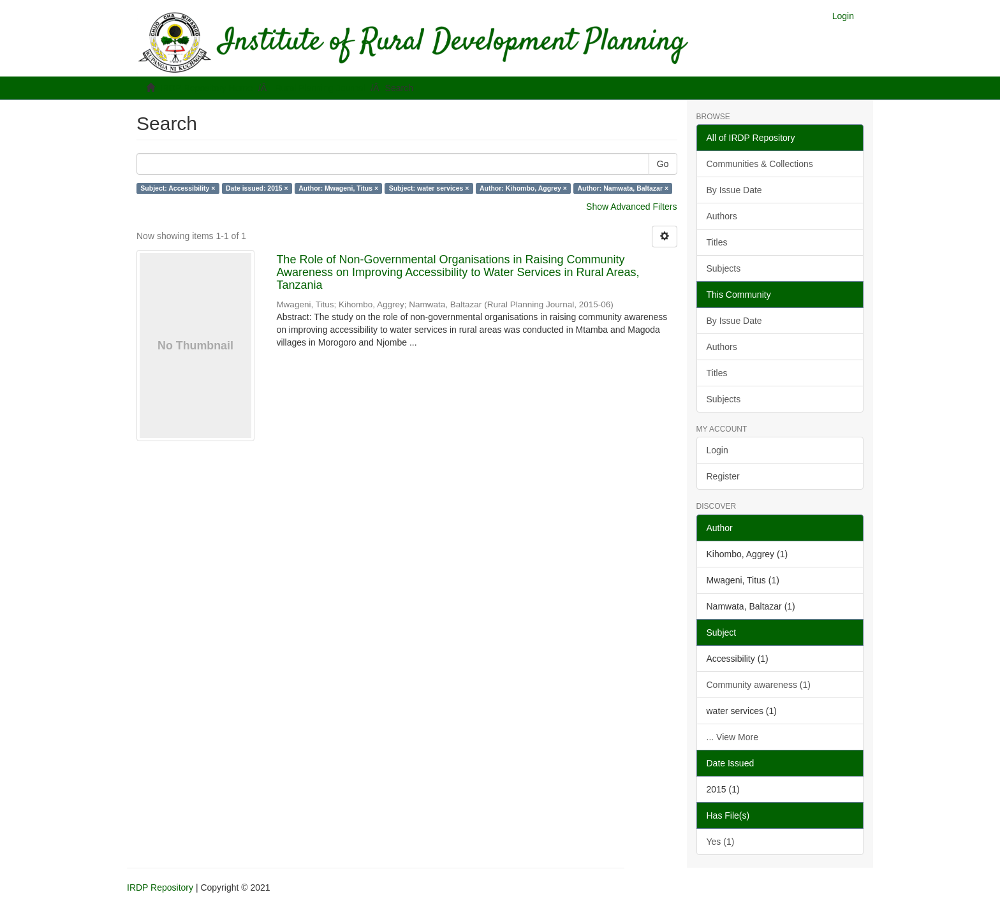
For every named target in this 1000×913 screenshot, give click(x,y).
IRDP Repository (160, 887)
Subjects (724, 268)
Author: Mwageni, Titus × (338, 188)
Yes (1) (721, 841)
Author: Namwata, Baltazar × (622, 188)
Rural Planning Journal (320, 88)
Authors (722, 216)
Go (663, 164)
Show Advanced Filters (631, 206)
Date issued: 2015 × (257, 188)
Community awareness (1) (759, 685)
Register (723, 476)
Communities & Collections (760, 164)
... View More (732, 737)
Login (717, 450)
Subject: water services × (429, 188)
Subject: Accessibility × (177, 188)
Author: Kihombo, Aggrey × (523, 188)
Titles (717, 242)
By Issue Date (734, 190)
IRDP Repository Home (206, 88)
